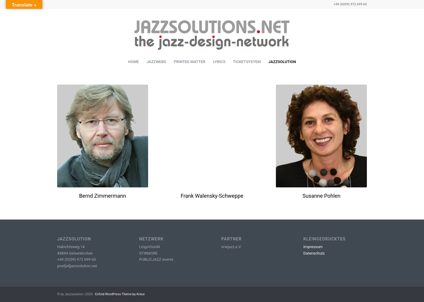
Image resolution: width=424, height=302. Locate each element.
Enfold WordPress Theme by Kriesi (120, 294)
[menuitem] (133, 62)
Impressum (312, 247)
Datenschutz (313, 253)
